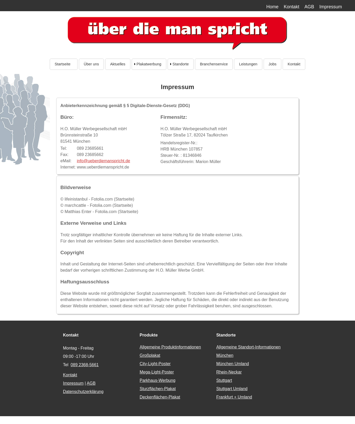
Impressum (330, 6)
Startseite (64, 64)
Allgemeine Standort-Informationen (248, 347)
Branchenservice (214, 64)
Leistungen (248, 64)
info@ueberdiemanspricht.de (103, 161)
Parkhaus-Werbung (157, 380)
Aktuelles (117, 64)
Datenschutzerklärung (83, 391)
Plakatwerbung (149, 64)
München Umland (232, 363)
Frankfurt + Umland (234, 397)
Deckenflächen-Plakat (160, 397)
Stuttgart (224, 380)
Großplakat (150, 355)
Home (272, 6)
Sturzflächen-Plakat (158, 388)
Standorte (181, 64)
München (224, 355)
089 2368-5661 (85, 365)
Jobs (272, 64)
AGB (309, 6)
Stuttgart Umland (232, 388)
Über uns (91, 64)
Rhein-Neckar (229, 372)
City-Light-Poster (155, 363)
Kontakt (291, 6)
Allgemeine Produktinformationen (170, 347)
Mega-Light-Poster (157, 372)
